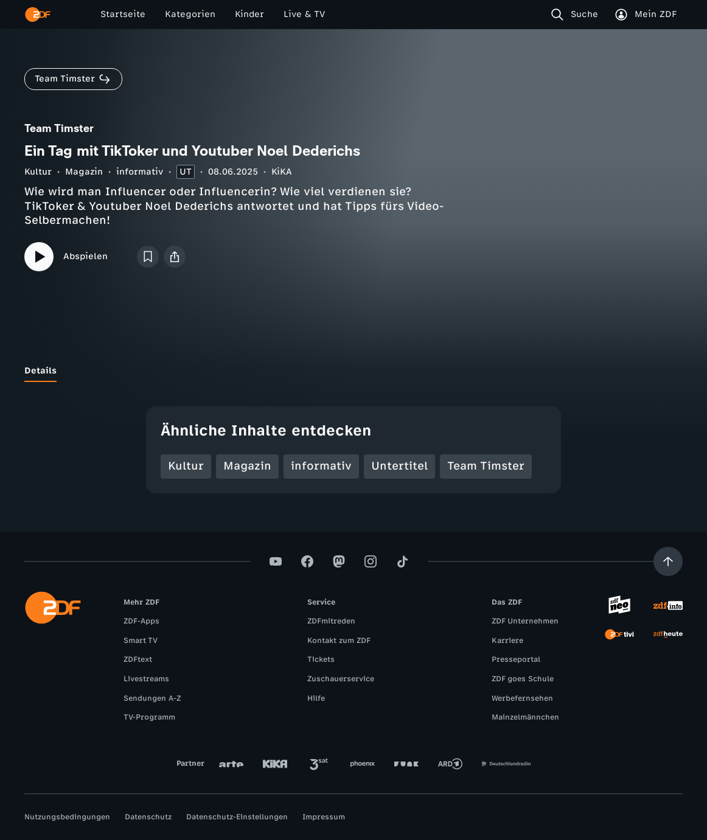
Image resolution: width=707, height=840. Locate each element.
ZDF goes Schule (523, 679)
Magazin (84, 172)
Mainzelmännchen (525, 717)
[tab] (40, 371)
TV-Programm (149, 717)
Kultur (38, 172)
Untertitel (399, 466)
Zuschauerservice (340, 679)
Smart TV (141, 640)
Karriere (507, 640)
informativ (139, 172)
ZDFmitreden (331, 621)
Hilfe (316, 698)
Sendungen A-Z (152, 698)
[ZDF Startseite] (37, 14)
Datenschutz (148, 817)
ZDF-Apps (141, 621)
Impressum (323, 817)
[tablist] (353, 371)
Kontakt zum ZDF (339, 640)
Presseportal (516, 659)
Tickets (321, 659)
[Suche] (577, 14)
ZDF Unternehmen (525, 621)
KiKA (281, 172)
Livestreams (146, 679)
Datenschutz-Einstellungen (237, 817)
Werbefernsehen (522, 698)
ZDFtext (138, 659)
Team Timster (485, 466)
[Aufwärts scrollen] (668, 561)
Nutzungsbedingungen (67, 817)
